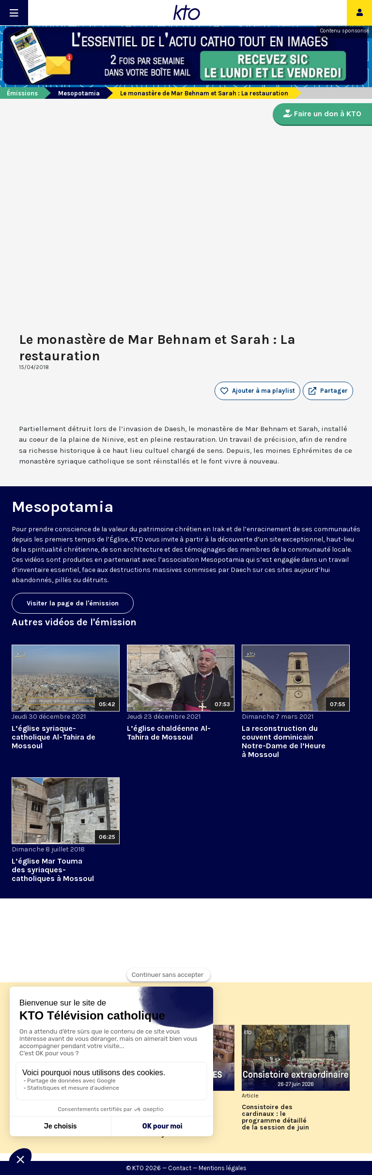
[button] (328, 391)
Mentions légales (223, 1168)
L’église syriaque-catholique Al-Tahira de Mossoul (53, 737)
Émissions (22, 93)
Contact (179, 1168)
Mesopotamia (79, 93)
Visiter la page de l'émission (73, 603)
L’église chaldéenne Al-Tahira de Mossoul (169, 733)
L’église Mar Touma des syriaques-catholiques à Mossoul (53, 869)
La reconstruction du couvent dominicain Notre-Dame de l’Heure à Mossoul (284, 741)
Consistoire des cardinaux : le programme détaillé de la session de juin (275, 1117)
